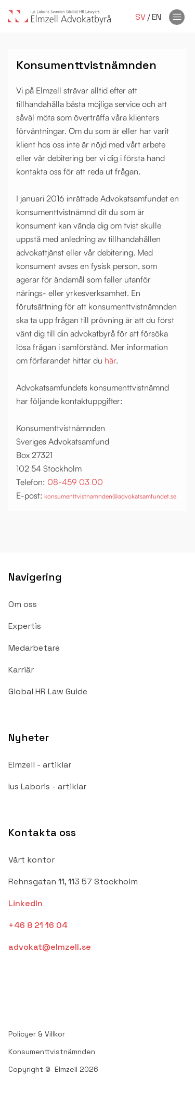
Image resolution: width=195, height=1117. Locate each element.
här (110, 360)
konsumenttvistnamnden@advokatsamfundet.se (109, 496)
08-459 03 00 (75, 482)
